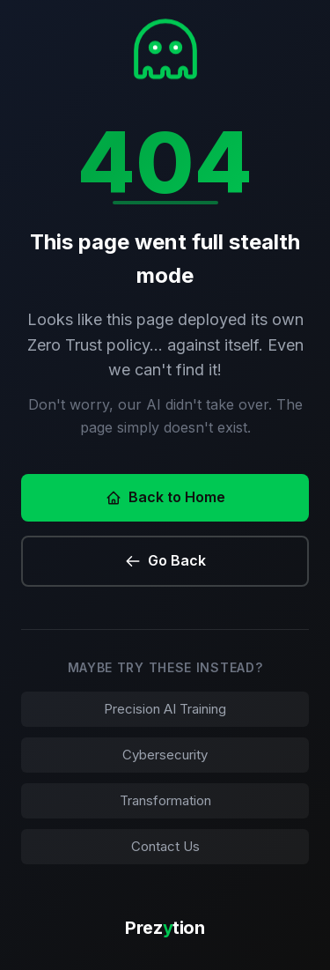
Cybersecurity (165, 754)
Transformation (165, 800)
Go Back (165, 560)
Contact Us (165, 846)
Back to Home (165, 497)
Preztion (164, 927)
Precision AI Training (165, 708)
